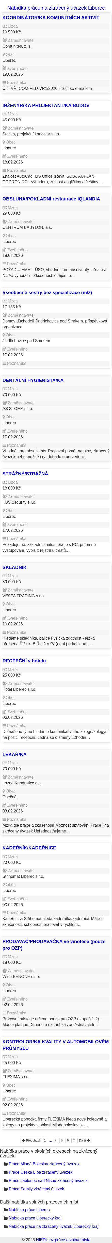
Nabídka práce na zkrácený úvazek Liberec (56, 8)
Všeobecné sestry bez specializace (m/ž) (47, 292)
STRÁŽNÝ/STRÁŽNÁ (25, 473)
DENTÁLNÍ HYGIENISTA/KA (33, 380)
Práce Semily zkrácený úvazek (36, 1189)
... (50, 1140)
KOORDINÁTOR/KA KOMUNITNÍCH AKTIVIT (51, 17)
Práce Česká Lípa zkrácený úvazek (40, 1172)
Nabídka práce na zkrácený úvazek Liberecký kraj (53, 1226)
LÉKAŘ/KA (15, 754)
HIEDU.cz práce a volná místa (63, 1240)
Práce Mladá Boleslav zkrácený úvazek (44, 1164)
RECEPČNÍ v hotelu (24, 660)
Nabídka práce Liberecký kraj (35, 1218)
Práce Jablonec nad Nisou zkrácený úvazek (48, 1180)
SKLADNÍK (15, 567)
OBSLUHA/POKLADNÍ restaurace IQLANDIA (51, 198)
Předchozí (31, 1140)
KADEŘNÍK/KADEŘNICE (29, 847)
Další (84, 1140)
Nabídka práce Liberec (29, 1210)
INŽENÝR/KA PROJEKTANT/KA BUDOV (46, 105)
